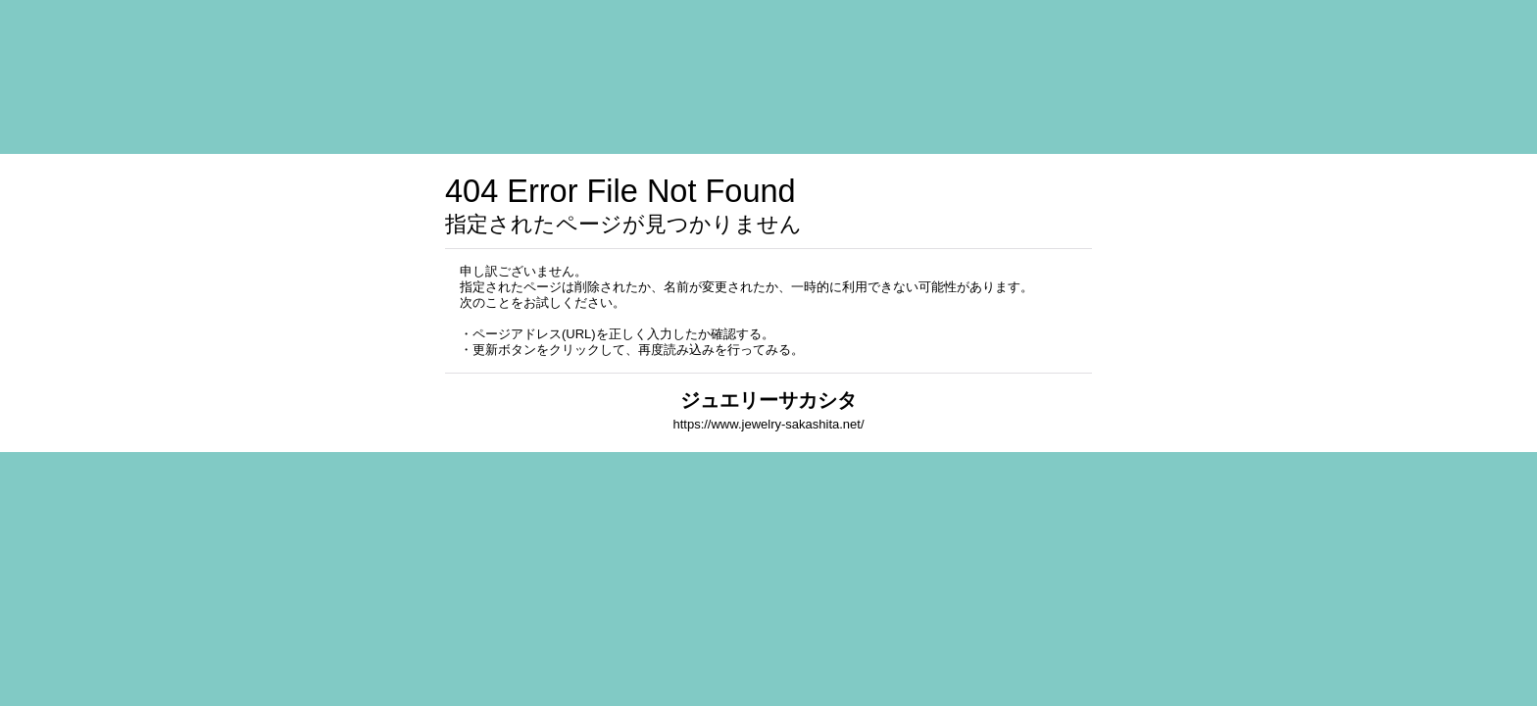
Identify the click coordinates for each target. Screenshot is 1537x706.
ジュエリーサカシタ (768, 400)
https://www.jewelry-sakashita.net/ (768, 424)
